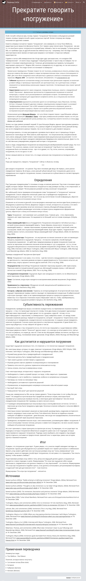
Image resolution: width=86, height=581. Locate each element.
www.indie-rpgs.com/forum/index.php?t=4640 (21, 488)
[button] (84, 2)
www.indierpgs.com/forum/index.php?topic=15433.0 (27, 494)
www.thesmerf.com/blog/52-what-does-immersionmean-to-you (58, 530)
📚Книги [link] (47, 2)
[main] (43, 14)
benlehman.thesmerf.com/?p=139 (17, 511)
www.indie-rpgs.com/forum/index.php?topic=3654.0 (23, 482)
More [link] (77, 2)
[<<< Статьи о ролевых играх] (43, 32)
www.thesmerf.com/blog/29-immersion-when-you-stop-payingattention (46, 516)
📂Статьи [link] (68, 2)
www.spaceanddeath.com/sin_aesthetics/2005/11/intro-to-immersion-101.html (36, 505)
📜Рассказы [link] (57, 2)
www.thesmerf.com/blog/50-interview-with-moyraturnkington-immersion (31, 524)
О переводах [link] (36, 2)
